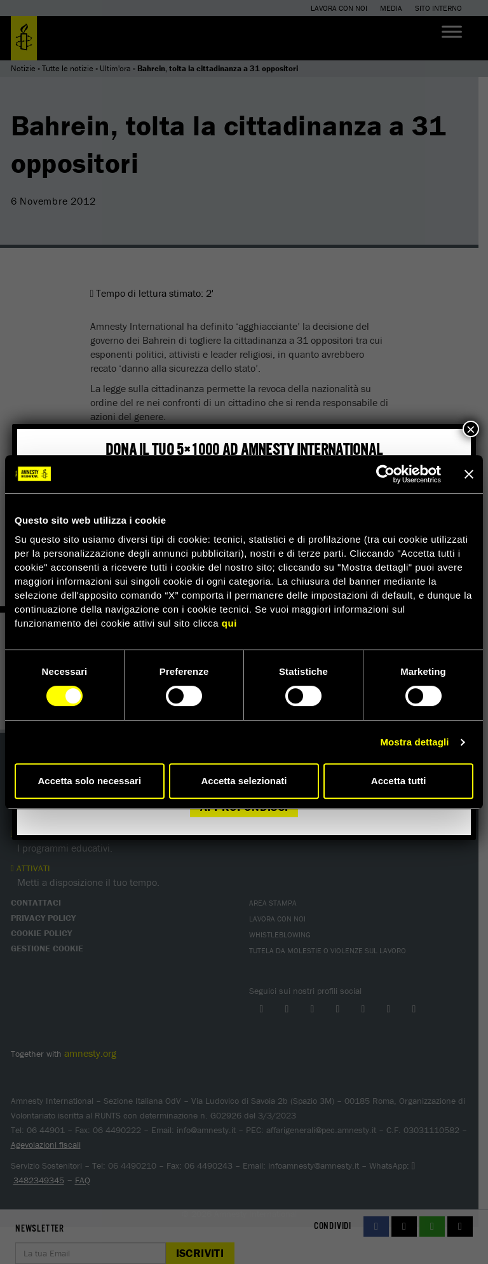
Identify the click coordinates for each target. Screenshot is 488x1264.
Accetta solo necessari (90, 780)
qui (229, 623)
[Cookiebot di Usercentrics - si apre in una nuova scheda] (385, 474)
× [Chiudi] (470, 429)
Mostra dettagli (414, 742)
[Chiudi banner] (468, 474)
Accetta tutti (398, 780)
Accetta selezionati (244, 780)
